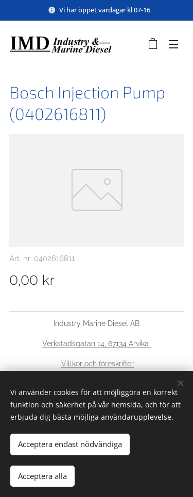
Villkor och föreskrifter (97, 363)
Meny (173, 44)
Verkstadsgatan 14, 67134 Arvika (96, 343)
